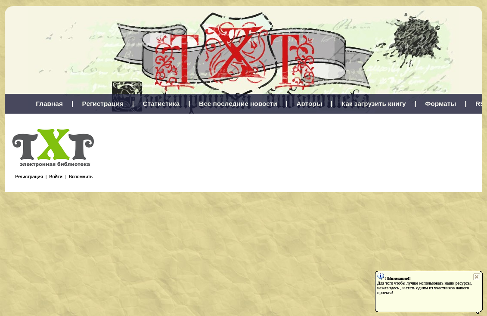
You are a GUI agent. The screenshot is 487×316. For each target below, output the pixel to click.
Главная (49, 103)
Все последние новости (238, 103)
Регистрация (103, 103)
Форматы (440, 103)
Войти (55, 176)
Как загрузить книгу (373, 103)
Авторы (309, 103)
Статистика (161, 103)
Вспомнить (81, 176)
